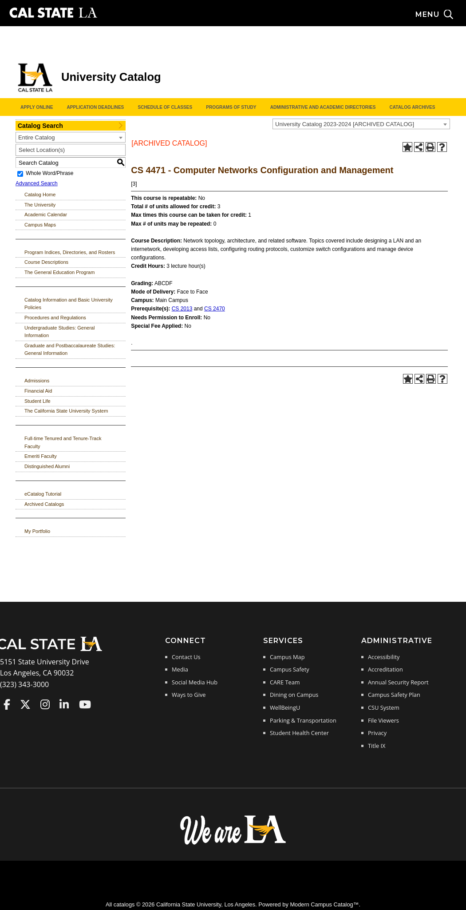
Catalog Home (39, 194)
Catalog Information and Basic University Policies (68, 303)
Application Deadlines (95, 107)
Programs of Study (231, 107)
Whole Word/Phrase (49, 174)
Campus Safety (289, 669)
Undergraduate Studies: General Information (59, 331)
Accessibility (383, 657)
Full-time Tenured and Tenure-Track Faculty (62, 442)
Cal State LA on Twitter (25, 704)
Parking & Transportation (303, 720)
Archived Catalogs (44, 504)
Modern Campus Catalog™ (324, 904)
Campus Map (287, 657)
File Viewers (383, 720)
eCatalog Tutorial (42, 494)
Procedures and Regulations (55, 317)
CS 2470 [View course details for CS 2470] (214, 309)
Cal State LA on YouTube (85, 704)
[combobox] (361, 124)
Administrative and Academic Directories (323, 107)
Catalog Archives (412, 107)
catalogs (124, 904)
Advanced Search (37, 183)
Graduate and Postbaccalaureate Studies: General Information (69, 349)
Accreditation (385, 669)
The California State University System (66, 410)
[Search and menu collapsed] (440, 14)
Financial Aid (38, 390)
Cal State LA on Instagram (45, 704)
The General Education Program (59, 272)
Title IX (377, 746)
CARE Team (285, 682)
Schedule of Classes (165, 107)
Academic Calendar (45, 214)
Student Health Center (299, 733)
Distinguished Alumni (47, 466)
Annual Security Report (398, 682)
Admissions (36, 380)
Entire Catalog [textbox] (36, 137)
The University (39, 204)
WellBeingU (285, 707)
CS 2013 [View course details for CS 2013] (182, 309)
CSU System (383, 707)
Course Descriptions (46, 262)
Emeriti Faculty (40, 456)
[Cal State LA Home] (52, 650)
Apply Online (36, 107)
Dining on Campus (294, 695)
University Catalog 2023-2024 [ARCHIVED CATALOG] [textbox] (344, 124)
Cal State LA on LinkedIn (64, 704)
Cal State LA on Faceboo (7, 704)
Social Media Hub (194, 682)
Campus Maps (40, 224)
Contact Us (186, 657)
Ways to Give (188, 695)
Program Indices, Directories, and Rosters (69, 252)
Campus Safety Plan (394, 695)
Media (180, 669)
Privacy (377, 733)
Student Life (37, 401)
